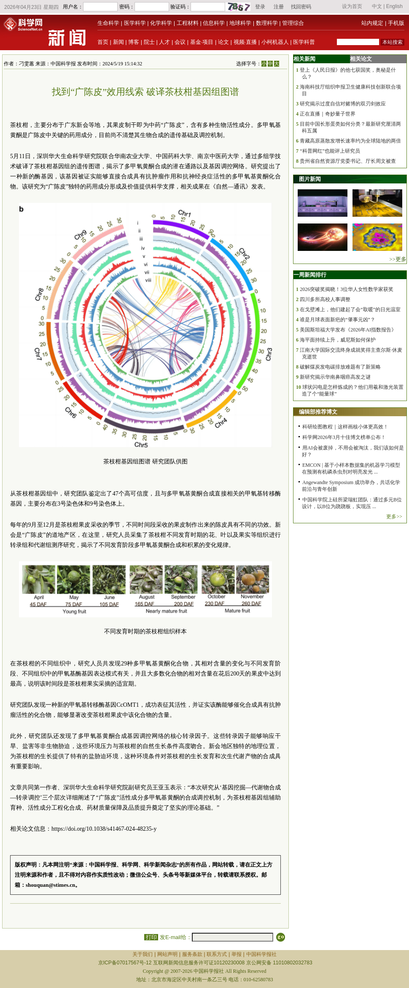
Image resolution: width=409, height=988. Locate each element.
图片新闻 (310, 179)
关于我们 (142, 954)
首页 (102, 42)
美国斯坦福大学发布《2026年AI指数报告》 (348, 330)
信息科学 (214, 23)
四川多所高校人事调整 (325, 299)
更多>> (394, 517)
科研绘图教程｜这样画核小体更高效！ (345, 427)
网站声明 (167, 954)
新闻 (118, 42)
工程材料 (188, 23)
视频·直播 (245, 42)
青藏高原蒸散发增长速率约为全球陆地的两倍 (350, 141)
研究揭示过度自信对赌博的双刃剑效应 (343, 104)
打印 (151, 937)
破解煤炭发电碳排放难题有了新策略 (340, 367)
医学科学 (135, 23)
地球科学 (240, 23)
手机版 (396, 23)
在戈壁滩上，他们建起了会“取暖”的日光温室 (350, 309)
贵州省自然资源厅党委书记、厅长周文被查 (348, 161)
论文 (223, 42)
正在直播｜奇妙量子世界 (327, 114)
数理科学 (267, 23)
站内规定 (372, 23)
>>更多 (397, 259)
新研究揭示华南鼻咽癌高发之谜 (335, 377)
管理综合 (293, 23)
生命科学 (108, 23)
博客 (133, 42)
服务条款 (192, 954)
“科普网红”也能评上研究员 (330, 151)
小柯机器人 (275, 42)
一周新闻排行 (309, 275)
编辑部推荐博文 (318, 412)
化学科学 (161, 23)
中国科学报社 (261, 954)
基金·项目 (202, 42)
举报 (236, 954)
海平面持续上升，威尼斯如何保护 (338, 340)
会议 (180, 42)
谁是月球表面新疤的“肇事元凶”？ (337, 320)
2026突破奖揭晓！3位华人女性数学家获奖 (346, 289)
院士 (149, 42)
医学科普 (304, 42)
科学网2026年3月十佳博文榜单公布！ (344, 437)
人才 (164, 42)
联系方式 (217, 954)
